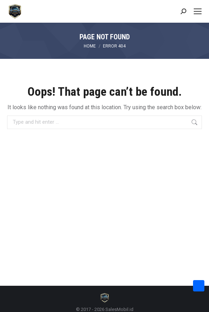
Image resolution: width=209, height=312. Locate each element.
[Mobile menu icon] (197, 11)
